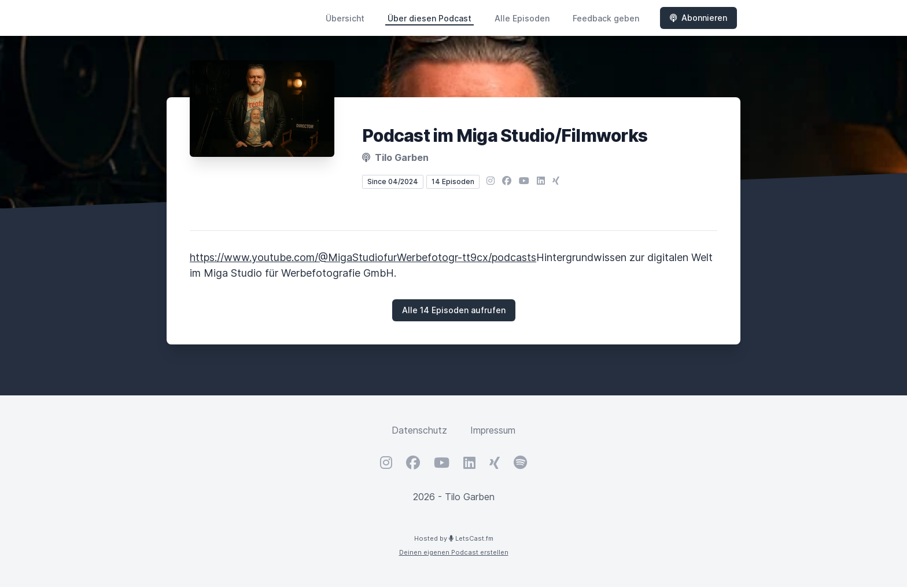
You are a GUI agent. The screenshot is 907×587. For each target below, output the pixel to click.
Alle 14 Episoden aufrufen (454, 310)
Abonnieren (698, 18)
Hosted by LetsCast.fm (453, 538)
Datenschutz (419, 430)
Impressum (492, 430)
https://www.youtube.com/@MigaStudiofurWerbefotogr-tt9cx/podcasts (363, 257)
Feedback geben (606, 18)
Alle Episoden (522, 18)
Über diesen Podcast (429, 18)
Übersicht (345, 18)
